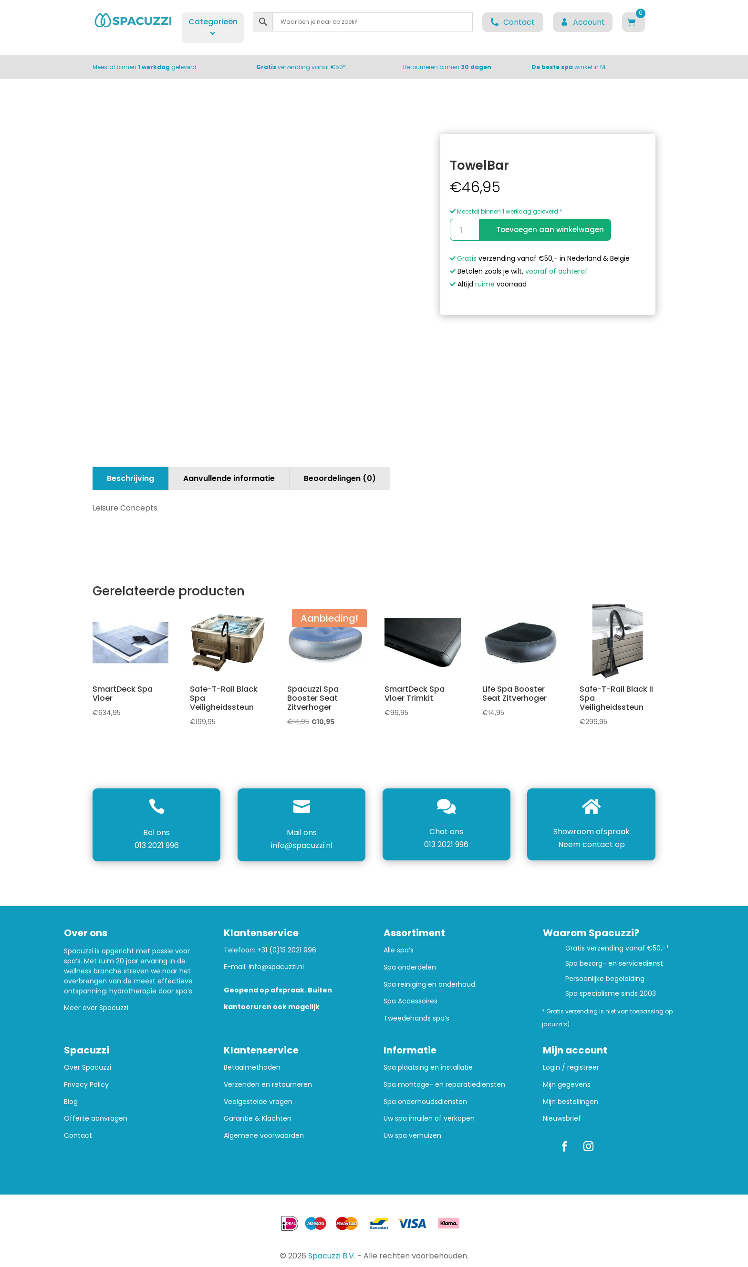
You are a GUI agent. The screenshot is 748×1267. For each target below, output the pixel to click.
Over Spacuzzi (87, 1067)
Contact (78, 1135)
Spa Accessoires (410, 1001)
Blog (71, 1101)
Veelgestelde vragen (258, 1101)
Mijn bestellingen (570, 1101)
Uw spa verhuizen (412, 1135)
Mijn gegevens (567, 1084)
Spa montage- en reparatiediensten (444, 1084)
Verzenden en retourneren (268, 1084)
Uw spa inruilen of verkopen (429, 1118)
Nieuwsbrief (562, 1118)
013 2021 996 (157, 845)
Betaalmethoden (252, 1067)
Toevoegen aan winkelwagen (550, 230)
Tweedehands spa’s (416, 1018)
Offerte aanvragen (95, 1118)
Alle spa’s (399, 950)
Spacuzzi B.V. (331, 1255)
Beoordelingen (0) (340, 478)
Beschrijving (130, 478)
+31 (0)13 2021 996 (286, 950)
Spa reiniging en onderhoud (429, 984)
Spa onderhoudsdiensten (425, 1101)
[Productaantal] (464, 230)
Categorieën (213, 26)
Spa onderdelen (410, 967)
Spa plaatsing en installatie (428, 1067)
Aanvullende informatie (229, 478)
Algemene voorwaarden (264, 1135)
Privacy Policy (86, 1084)
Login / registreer (571, 1067)
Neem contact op (591, 844)
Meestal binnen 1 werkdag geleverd (504, 211)
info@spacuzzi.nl (301, 845)
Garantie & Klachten (257, 1118)
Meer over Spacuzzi (96, 1007)
